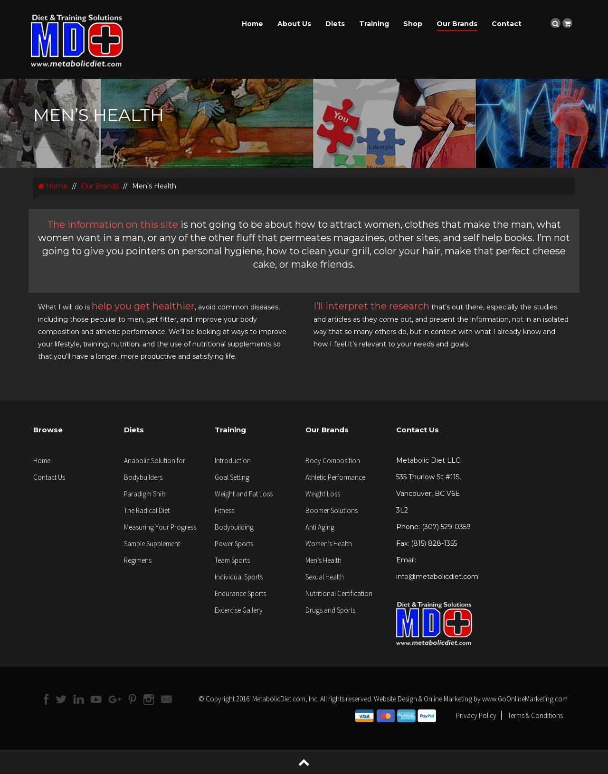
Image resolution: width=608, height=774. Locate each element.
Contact (507, 23)
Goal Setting (232, 477)
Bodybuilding (234, 527)
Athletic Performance (335, 477)
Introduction (233, 460)
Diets (335, 23)
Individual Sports (239, 576)
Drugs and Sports (330, 610)
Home (252, 23)
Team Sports (232, 560)
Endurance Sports (240, 593)
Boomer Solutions (331, 510)
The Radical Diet (147, 510)
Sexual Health (324, 576)
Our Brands (457, 23)
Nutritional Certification (338, 593)
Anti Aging (319, 527)
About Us (294, 23)
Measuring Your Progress (160, 527)
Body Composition (332, 460)
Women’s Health (328, 543)
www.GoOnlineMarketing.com (525, 698)
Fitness (224, 510)
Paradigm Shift (144, 493)
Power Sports (234, 543)
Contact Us (49, 477)
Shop (412, 23)
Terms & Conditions (535, 715)
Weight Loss (322, 493)
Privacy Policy (476, 715)
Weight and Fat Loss (244, 493)
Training (374, 23)
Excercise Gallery (239, 610)
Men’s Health (323, 560)
